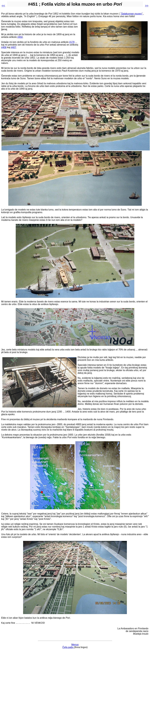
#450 (20, 37)
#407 (13, 47)
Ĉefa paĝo (68, 647)
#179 (72, 42)
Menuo (75, 645)
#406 (4, 47)
